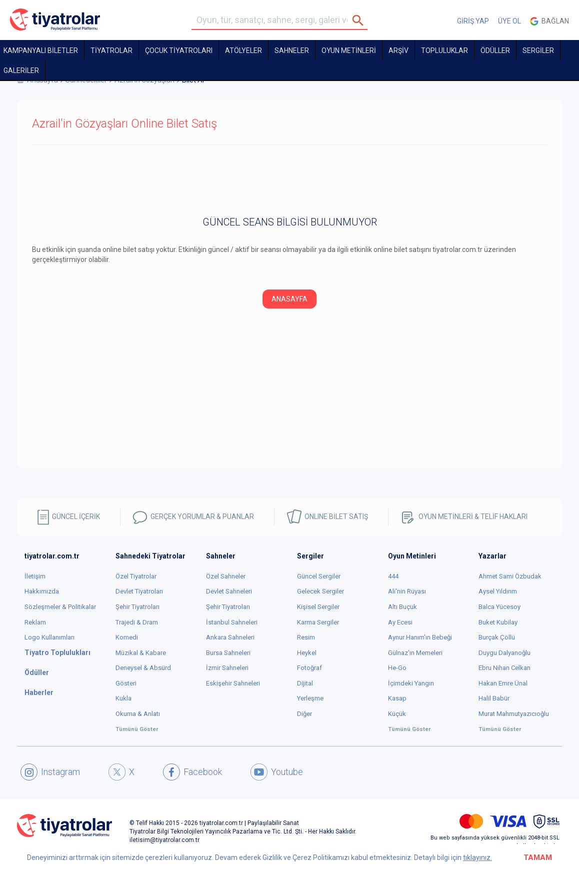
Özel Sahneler (226, 576)
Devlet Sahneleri (229, 591)
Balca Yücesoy (499, 606)
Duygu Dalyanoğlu (504, 652)
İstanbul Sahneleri (232, 622)
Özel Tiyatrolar (136, 576)
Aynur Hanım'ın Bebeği (420, 637)
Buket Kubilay (498, 622)
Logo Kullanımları (49, 637)
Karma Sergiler (318, 622)
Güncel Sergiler (318, 576)
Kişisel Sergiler (318, 606)
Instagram (50, 772)
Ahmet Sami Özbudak (510, 576)
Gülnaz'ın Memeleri (415, 652)
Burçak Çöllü (496, 637)
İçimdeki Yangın (411, 683)
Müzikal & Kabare (141, 652)
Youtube (276, 772)
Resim (306, 637)
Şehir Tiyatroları (138, 606)
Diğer (304, 714)
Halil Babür (494, 698)
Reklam (35, 622)
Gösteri (126, 683)
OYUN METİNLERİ (349, 50)
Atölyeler (243, 50)
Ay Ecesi (400, 622)
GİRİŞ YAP (473, 21)
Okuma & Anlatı (138, 714)
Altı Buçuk (402, 606)
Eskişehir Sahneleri (233, 683)
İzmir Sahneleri (227, 668)
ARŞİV (398, 50)
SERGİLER (538, 50)
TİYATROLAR (111, 50)
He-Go (397, 668)
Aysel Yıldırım (497, 591)
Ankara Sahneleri (230, 637)
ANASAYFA (289, 299)
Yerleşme (310, 698)
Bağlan (549, 21)
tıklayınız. (477, 858)
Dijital (305, 683)
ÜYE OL (509, 21)
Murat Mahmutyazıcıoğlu (513, 714)
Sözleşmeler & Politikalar (60, 606)
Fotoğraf (309, 668)
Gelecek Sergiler (320, 591)
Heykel (306, 652)
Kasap (397, 698)
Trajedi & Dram (137, 622)
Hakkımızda (41, 591)
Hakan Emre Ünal (503, 683)
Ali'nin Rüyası (407, 591)
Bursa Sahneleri (228, 652)
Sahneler (291, 50)
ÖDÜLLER (495, 50)
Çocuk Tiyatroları (178, 50)
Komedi (127, 637)
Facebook (192, 772)
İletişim (35, 576)
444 (393, 576)
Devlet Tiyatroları (139, 591)
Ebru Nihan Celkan (504, 668)
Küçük (397, 714)
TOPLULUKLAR (444, 50)
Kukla (124, 698)
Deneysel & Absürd (143, 668)
